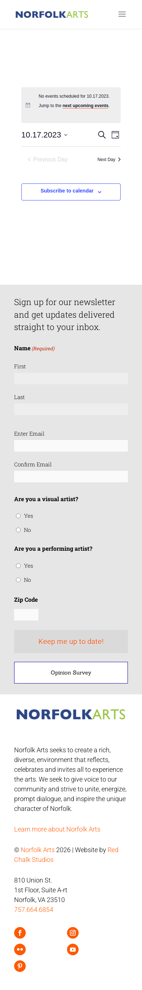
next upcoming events (86, 105)
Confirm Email (33, 464)
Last (19, 397)
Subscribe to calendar (67, 191)
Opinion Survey (71, 672)
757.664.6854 (33, 909)
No (27, 529)
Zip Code (26, 599)
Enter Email (29, 433)
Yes (28, 515)
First (20, 366)
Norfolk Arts (38, 850)
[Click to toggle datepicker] (44, 135)
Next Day (109, 159)
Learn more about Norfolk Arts (57, 829)
